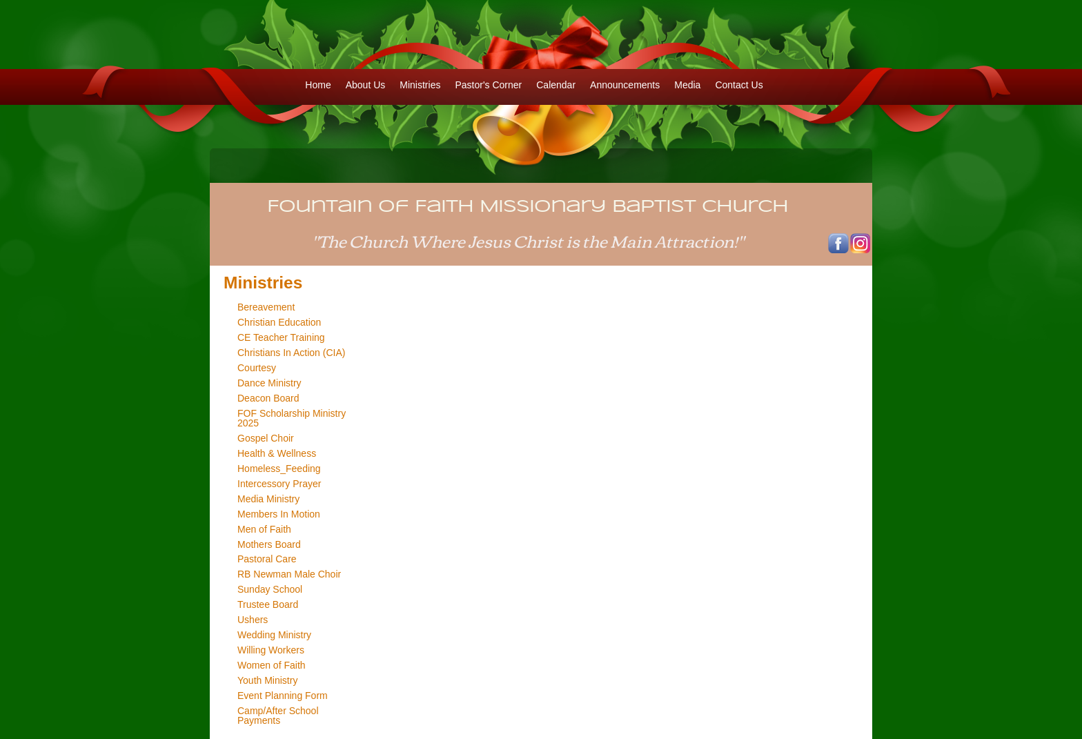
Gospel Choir (265, 438)
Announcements (625, 84)
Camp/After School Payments (278, 715)
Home (318, 84)
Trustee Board (267, 604)
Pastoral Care (267, 558)
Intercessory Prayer (279, 483)
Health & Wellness (276, 453)
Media (687, 84)
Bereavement (266, 307)
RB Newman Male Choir (289, 574)
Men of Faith (264, 529)
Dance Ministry (269, 382)
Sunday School (269, 589)
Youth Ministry (267, 680)
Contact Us (739, 84)
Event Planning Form (282, 695)
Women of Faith (271, 665)
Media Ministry (268, 498)
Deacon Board (268, 398)
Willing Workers (270, 650)
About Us (366, 84)
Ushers (252, 619)
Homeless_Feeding (279, 468)
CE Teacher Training (281, 337)
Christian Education (279, 322)
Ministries (420, 84)
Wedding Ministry (274, 634)
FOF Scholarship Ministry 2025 (291, 418)
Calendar (556, 84)
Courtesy (256, 367)
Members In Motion (278, 514)
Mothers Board (269, 544)
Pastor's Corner (488, 84)
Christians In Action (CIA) (291, 352)
